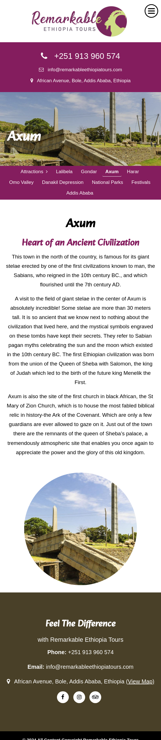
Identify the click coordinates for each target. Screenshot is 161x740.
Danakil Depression (62, 182)
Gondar (89, 171)
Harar (133, 171)
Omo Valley (21, 182)
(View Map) (140, 681)
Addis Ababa (79, 193)
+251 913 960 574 (80, 56)
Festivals (140, 182)
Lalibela (64, 171)
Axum (111, 171)
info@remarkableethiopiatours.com (80, 69)
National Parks (107, 182)
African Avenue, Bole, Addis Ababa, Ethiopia (80, 80)
